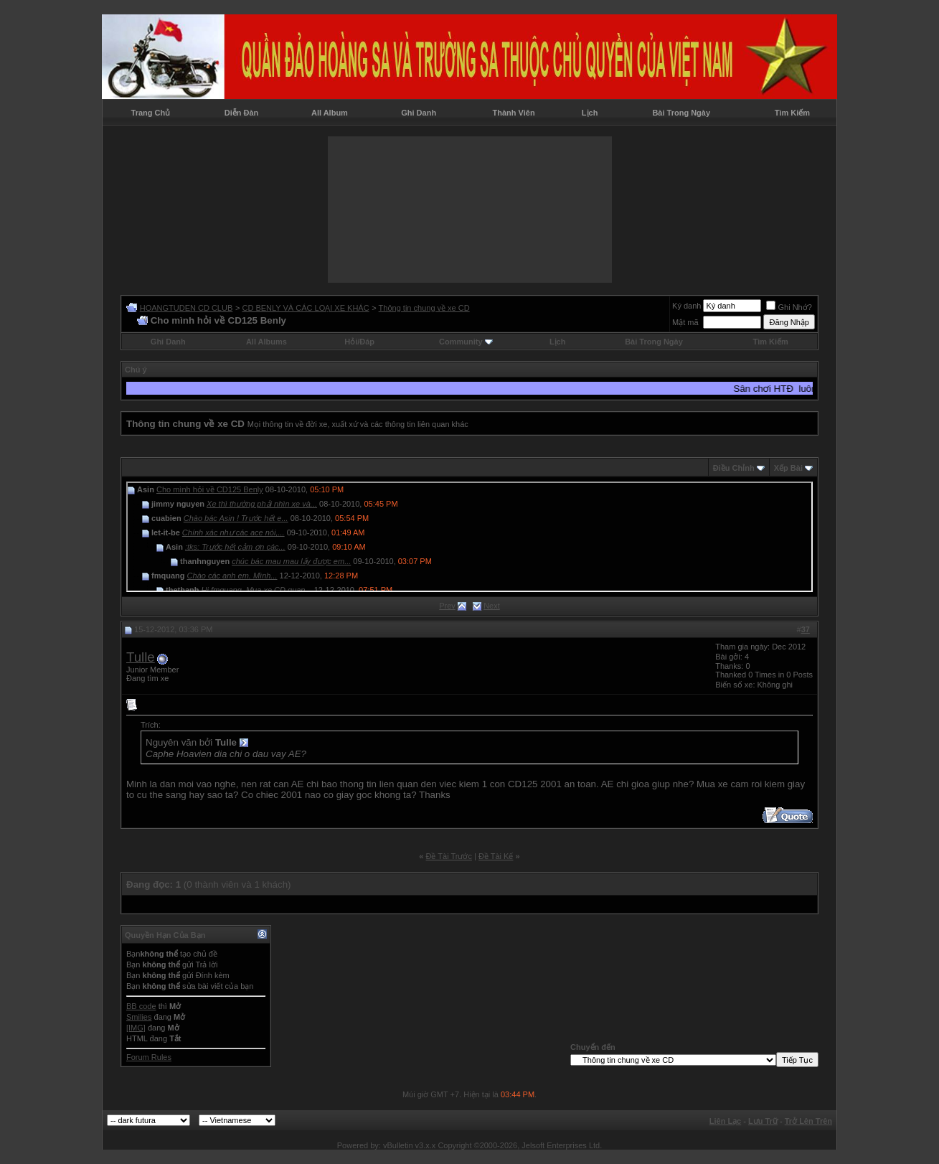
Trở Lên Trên (808, 1121)
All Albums (266, 341)
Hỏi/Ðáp (359, 341)
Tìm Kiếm (792, 112)
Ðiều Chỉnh (734, 468)
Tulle (140, 657)
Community (466, 341)
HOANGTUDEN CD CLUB (186, 308)
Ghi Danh (418, 112)
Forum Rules (148, 1057)
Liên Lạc (725, 1121)
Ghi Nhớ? (788, 307)
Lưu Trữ (763, 1121)
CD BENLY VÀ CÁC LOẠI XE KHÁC (305, 308)
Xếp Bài (788, 468)
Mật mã (685, 322)
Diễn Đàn (242, 112)
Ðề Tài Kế (495, 856)
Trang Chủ (151, 112)
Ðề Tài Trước (449, 856)
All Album (329, 112)
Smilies (138, 1017)
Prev (447, 605)
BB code (141, 1006)
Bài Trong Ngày (681, 112)
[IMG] (136, 1027)
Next (491, 605)
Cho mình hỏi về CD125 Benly (209, 489)
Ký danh (686, 305)
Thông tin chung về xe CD (424, 308)
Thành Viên (514, 112)
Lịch (590, 112)
